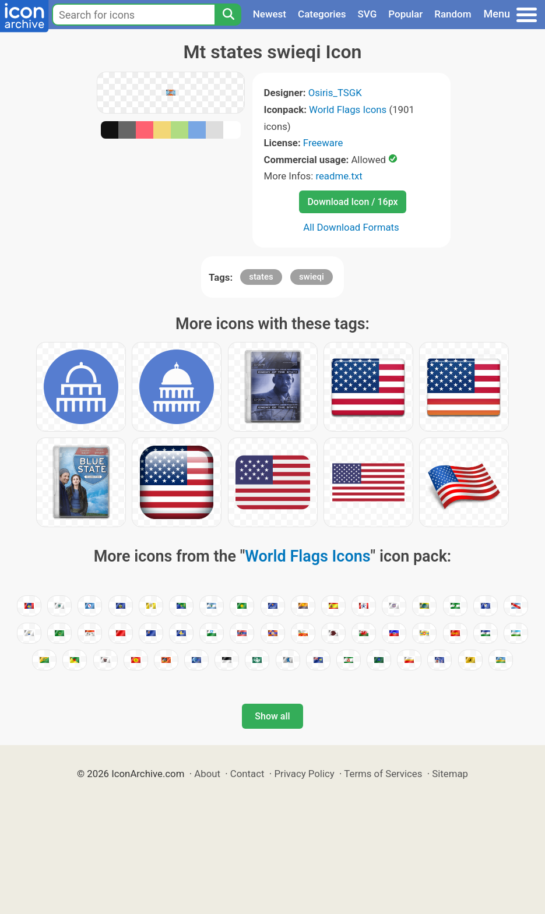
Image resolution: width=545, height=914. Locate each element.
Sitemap (450, 773)
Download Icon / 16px (352, 201)
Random (452, 14)
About (207, 773)
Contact (247, 773)
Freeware (323, 143)
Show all (272, 716)
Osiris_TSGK (335, 92)
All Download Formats (351, 227)
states (261, 276)
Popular (405, 14)
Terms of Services (383, 773)
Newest (269, 14)
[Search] (228, 14)
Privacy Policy (304, 773)
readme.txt (338, 176)
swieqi (311, 276)
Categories (322, 14)
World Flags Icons (347, 109)
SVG (367, 14)
